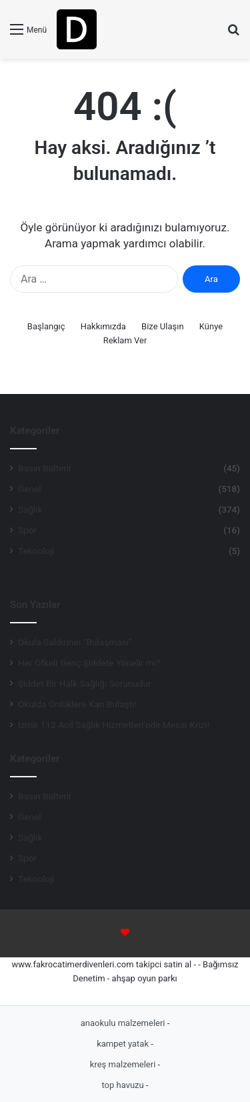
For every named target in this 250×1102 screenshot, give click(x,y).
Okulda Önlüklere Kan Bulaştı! (77, 704)
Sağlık (30, 509)
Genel (29, 488)
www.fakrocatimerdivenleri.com (72, 964)
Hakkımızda (103, 326)
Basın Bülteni (44, 468)
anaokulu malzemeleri (124, 1023)
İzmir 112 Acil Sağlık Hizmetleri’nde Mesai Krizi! (113, 724)
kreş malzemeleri (124, 1064)
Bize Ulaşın (162, 326)
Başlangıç (46, 326)
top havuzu (123, 1085)
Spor (27, 530)
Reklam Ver (125, 340)
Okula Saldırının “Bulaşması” (75, 642)
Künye (211, 326)
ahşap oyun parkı (144, 978)
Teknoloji (36, 550)
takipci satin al (163, 964)
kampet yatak (124, 1044)
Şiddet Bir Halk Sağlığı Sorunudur (84, 683)
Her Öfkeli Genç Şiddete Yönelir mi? (89, 662)
